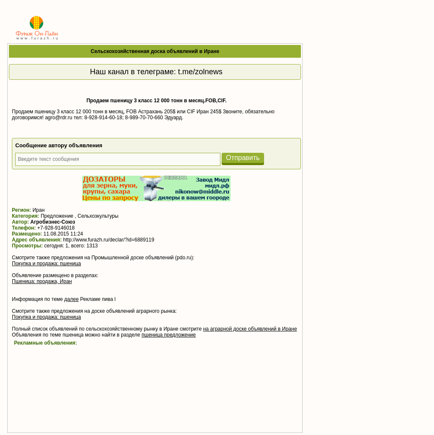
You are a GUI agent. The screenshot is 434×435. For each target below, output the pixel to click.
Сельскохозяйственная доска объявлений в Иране (155, 51)
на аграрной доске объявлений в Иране (250, 329)
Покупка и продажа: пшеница (46, 264)
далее (71, 299)
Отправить (242, 157)
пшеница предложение (169, 335)
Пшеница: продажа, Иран (42, 281)
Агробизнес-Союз (53, 222)
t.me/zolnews (200, 71)
